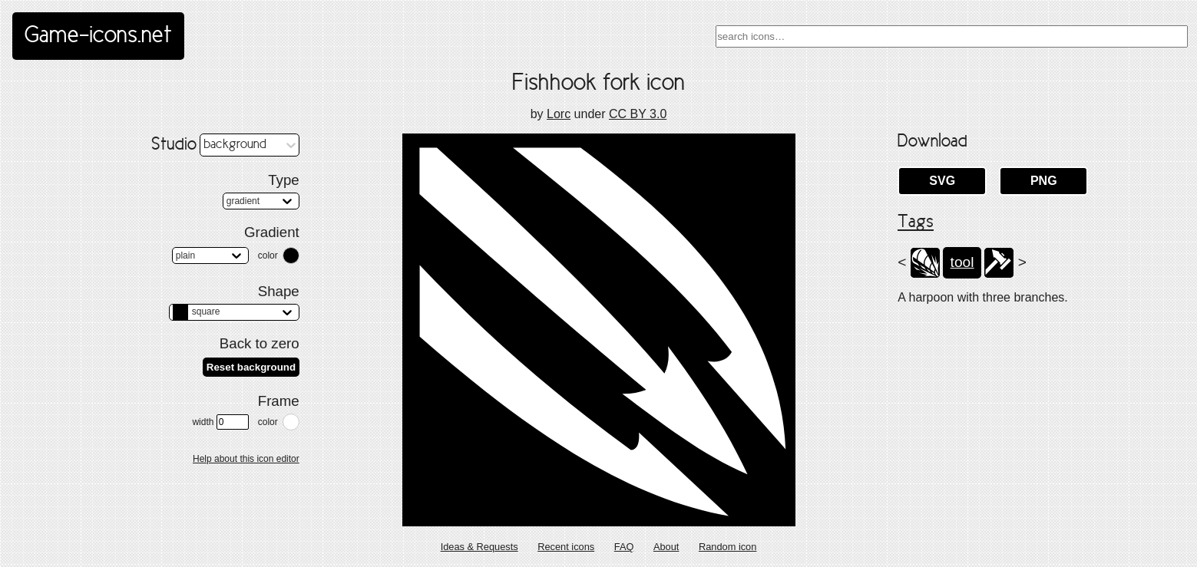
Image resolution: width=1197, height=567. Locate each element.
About (666, 546)
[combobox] (952, 36)
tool (962, 262)
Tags (916, 222)
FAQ (624, 546)
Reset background (251, 367)
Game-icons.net (98, 36)
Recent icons (565, 546)
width (220, 422)
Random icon (727, 546)
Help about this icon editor (246, 458)
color (268, 255)
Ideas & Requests (479, 546)
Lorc (558, 113)
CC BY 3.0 (637, 113)
